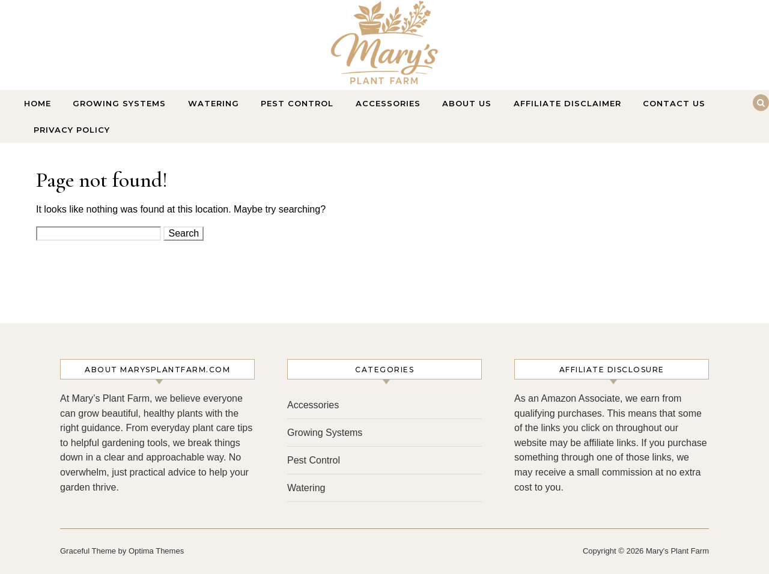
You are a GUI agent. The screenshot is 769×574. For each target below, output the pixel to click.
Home (37, 103)
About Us (466, 103)
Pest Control (297, 103)
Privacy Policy (72, 129)
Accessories (388, 103)
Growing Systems (119, 103)
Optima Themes (156, 550)
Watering (213, 103)
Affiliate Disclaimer (567, 103)
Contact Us (674, 103)
